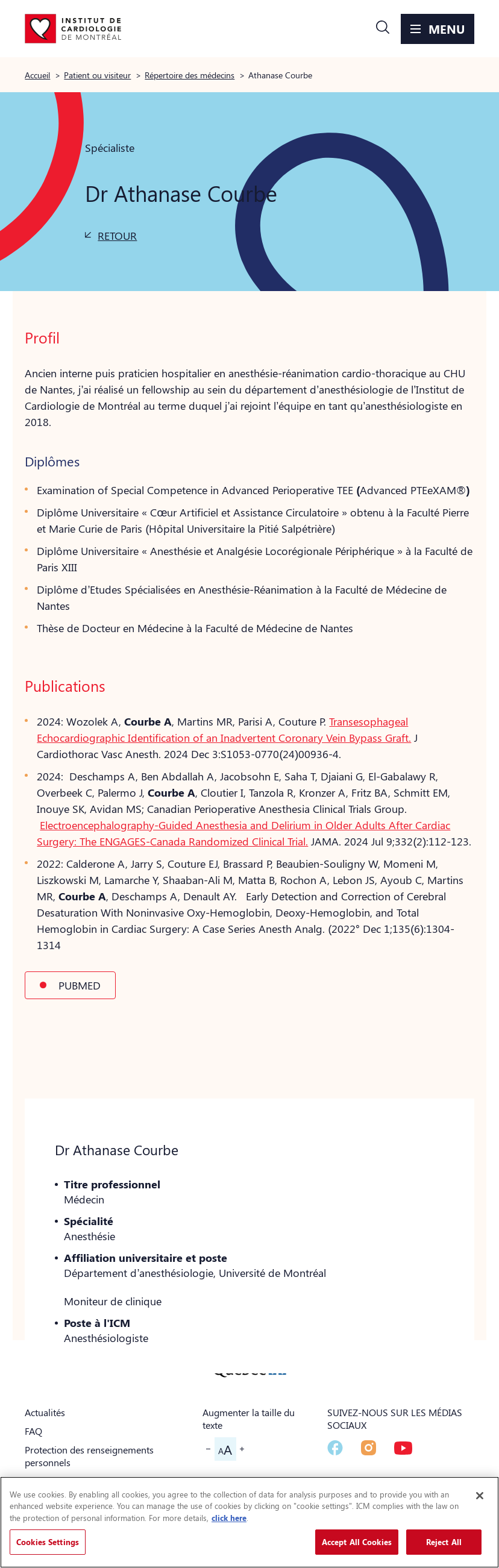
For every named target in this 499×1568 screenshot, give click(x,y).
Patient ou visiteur (97, 74)
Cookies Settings (47, 1542)
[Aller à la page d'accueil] (73, 29)
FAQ (33, 1431)
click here (229, 1518)
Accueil (37, 74)
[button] (383, 29)
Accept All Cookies (357, 1542)
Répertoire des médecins (189, 74)
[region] (249, 1522)
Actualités (45, 1412)
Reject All (444, 1542)
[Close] (479, 1495)
